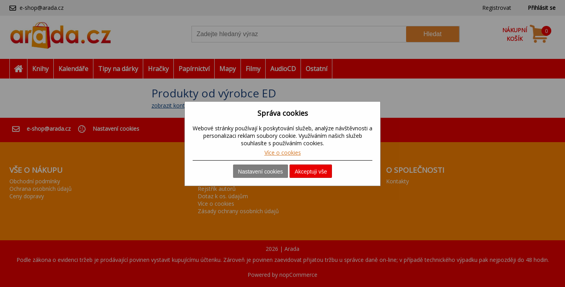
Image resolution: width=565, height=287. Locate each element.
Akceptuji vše (311, 171)
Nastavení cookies (260, 171)
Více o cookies (282, 152)
